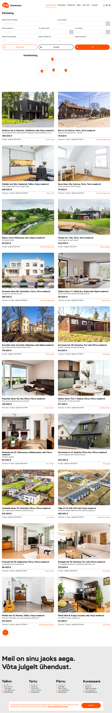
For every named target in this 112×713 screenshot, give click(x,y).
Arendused (61, 5)
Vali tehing (92, 31)
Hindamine (71, 5)
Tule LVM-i (86, 5)
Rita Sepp (106, 354)
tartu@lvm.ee (35, 692)
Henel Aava (50, 139)
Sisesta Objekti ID (19, 31)
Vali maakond (83, 22)
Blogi (79, 5)
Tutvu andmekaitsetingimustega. (58, 707)
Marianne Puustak (103, 517)
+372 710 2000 (36, 690)
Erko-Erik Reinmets (103, 139)
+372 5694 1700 (9, 690)
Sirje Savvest (49, 408)
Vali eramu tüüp (56, 31)
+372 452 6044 (90, 690)
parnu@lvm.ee (62, 692)
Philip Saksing (105, 247)
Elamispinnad (51, 5)
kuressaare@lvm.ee (91, 692)
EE (104, 5)
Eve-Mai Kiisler (104, 408)
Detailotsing (14, 47)
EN (107, 5)
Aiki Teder (106, 625)
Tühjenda (49, 47)
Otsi (85, 47)
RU (110, 5)
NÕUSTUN (91, 705)
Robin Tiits (50, 193)
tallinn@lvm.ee (8, 692)
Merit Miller (50, 464)
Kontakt (95, 5)
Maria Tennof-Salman (46, 625)
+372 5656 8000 (63, 690)
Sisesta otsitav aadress (21, 22)
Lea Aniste (50, 517)
